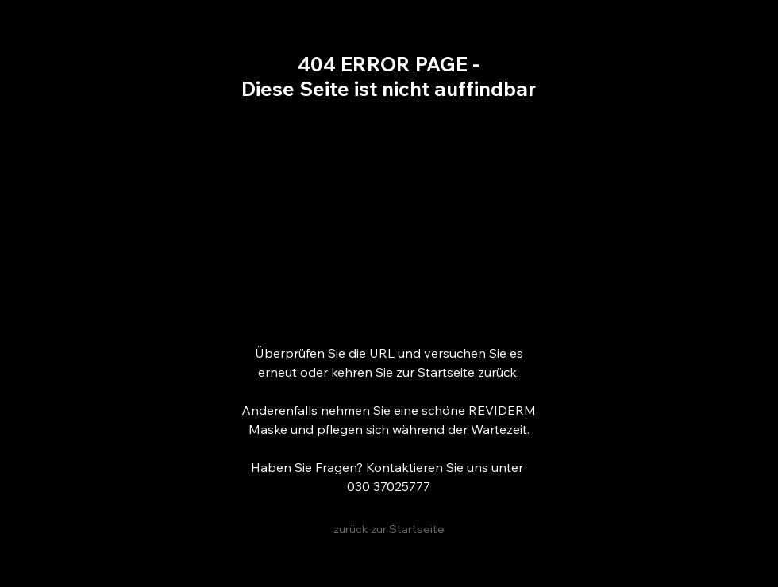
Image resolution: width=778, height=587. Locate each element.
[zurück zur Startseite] (388, 530)
